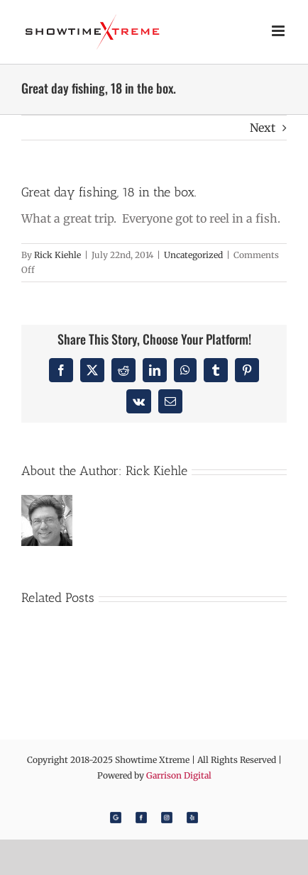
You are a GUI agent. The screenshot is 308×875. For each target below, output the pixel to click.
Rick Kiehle (57, 255)
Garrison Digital (178, 775)
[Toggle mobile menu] (279, 30)
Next (262, 128)
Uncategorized (193, 255)
